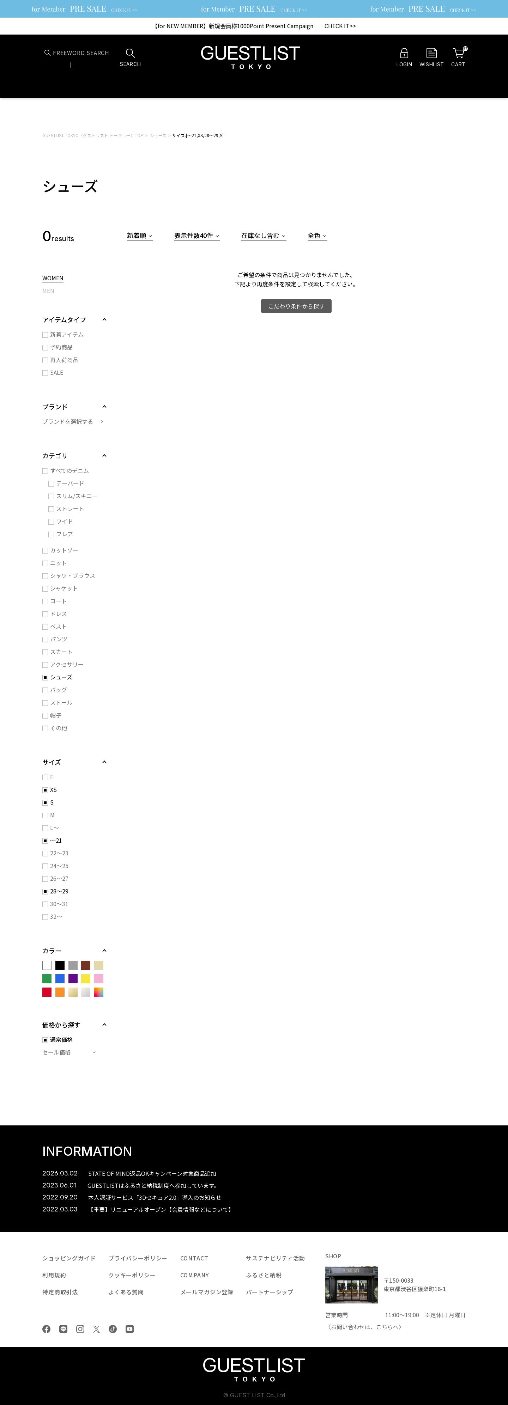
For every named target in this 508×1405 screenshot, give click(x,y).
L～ (54, 827)
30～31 (59, 903)
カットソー (64, 550)
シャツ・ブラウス (72, 575)
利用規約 (54, 1275)
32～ (56, 916)
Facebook (46, 1329)
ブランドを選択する (67, 421)
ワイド (64, 521)
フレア (64, 534)
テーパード (70, 483)
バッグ (58, 689)
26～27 (59, 878)
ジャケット (64, 588)
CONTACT (194, 1258)
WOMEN (53, 278)
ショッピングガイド (69, 1258)
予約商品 (61, 347)
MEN (48, 291)
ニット (58, 562)
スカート (61, 651)
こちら (384, 1326)
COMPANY (194, 1275)
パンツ (58, 639)
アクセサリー (67, 664)
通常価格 (61, 1039)
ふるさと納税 (264, 1275)
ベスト (58, 626)
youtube (130, 1329)
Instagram (80, 1329)
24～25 (59, 865)
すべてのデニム (69, 470)
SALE (56, 372)
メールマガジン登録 (207, 1292)
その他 (58, 727)
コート (58, 601)
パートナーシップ (270, 1292)
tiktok (113, 1329)
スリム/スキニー (77, 495)
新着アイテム (67, 334)
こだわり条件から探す (296, 306)
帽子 (55, 715)
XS (53, 789)
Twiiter (96, 1329)
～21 (56, 840)
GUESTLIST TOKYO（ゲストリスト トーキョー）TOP (92, 135)
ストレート (70, 508)
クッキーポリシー (132, 1275)
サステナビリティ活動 (275, 1258)
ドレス (58, 613)
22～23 (59, 853)
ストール (61, 702)
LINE (63, 1329)
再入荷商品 (64, 359)
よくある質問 (126, 1292)
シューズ (158, 135)
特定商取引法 (60, 1292)
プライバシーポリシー (138, 1258)
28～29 (59, 891)
